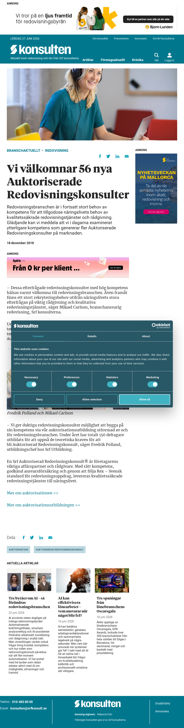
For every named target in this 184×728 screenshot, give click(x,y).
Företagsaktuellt (113, 60)
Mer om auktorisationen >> (32, 493)
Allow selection (92, 399)
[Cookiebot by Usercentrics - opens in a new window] (154, 326)
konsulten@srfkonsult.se (28, 708)
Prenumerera (121, 38)
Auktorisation (18, 549)
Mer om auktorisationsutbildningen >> (43, 505)
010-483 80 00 (22, 702)
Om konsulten (100, 38)
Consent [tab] (38, 336)
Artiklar (88, 60)
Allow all (144, 399)
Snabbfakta (162, 703)
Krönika (137, 60)
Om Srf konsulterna (163, 38)
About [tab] (146, 336)
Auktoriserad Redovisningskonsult (60, 549)
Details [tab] (92, 336)
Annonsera (141, 38)
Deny (39, 399)
